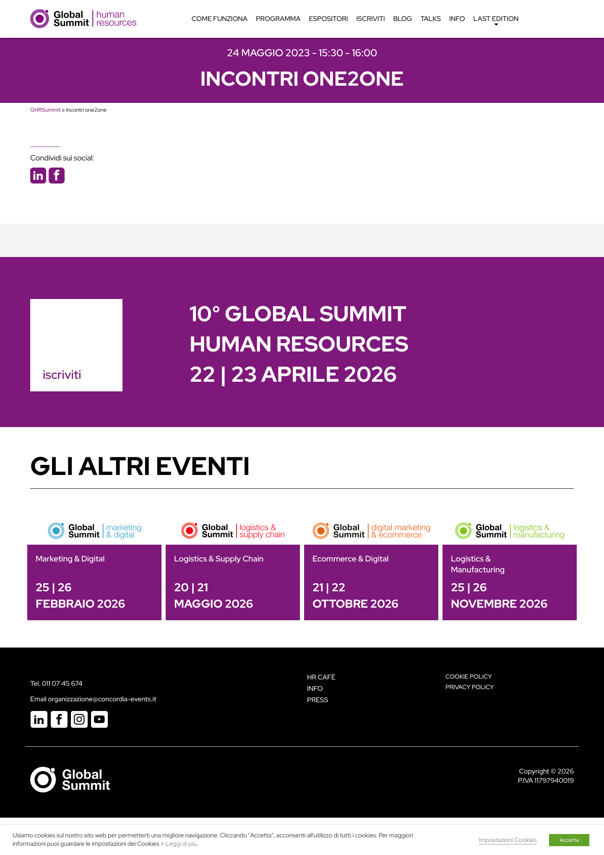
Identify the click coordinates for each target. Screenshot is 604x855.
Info (457, 18)
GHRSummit (45, 109)
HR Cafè (321, 677)
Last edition (496, 21)
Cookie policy (468, 677)
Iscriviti (371, 18)
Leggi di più (181, 844)
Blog (402, 18)
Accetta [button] (569, 840)
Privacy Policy (469, 687)
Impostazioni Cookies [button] (508, 840)
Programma (278, 18)
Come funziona (219, 18)
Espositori (328, 18)
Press (317, 699)
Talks (430, 18)
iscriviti (62, 375)
